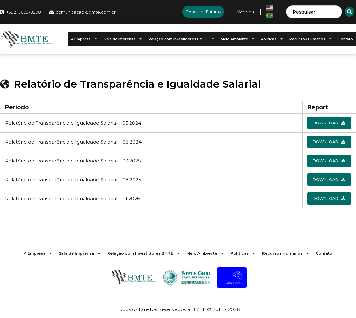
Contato (345, 39)
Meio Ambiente (237, 39)
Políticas (272, 39)
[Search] (349, 12)
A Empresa (84, 39)
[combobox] (314, 11)
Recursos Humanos (310, 39)
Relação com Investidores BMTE (181, 39)
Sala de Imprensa (123, 39)
